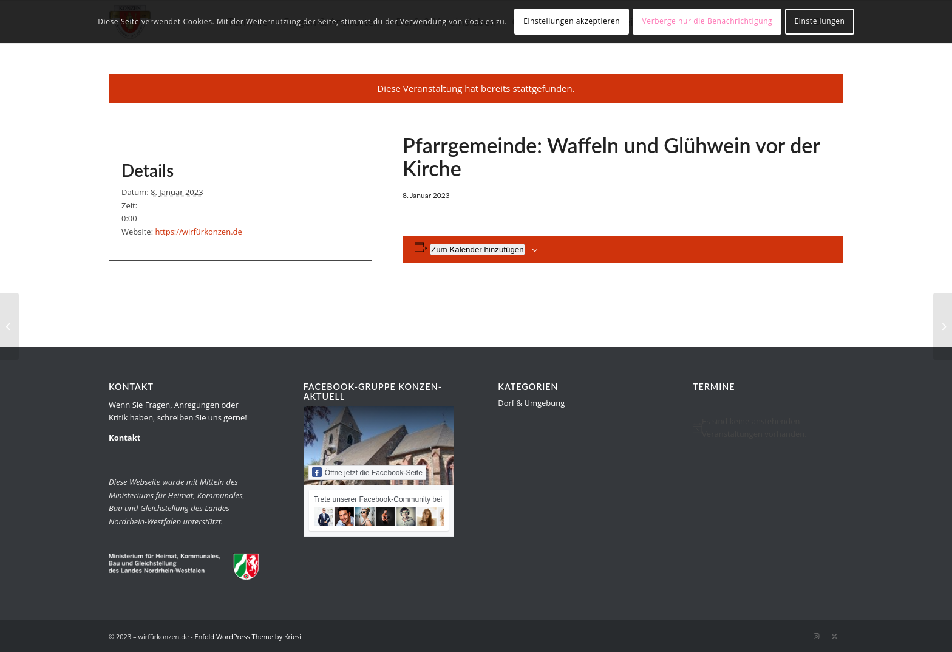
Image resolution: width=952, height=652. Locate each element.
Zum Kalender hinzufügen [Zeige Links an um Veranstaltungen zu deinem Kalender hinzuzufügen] (477, 249)
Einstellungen (820, 21)
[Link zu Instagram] (816, 636)
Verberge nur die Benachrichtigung (707, 21)
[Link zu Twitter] (834, 636)
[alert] (768, 428)
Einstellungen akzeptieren (571, 21)
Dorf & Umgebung (531, 402)
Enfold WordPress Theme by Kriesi (247, 636)
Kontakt (124, 437)
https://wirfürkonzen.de (198, 231)
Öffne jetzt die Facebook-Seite (367, 472)
